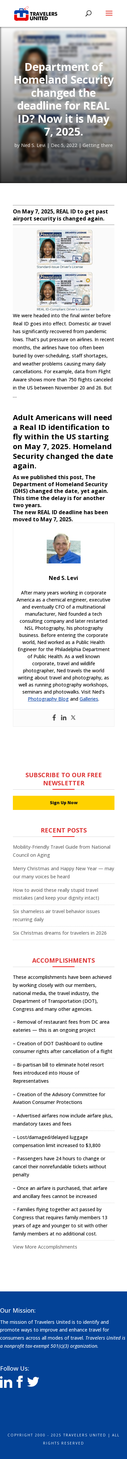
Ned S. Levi (33, 145)
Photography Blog (48, 699)
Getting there (98, 145)
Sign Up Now (64, 803)
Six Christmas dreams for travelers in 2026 (60, 933)
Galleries (89, 699)
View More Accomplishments (45, 1247)
